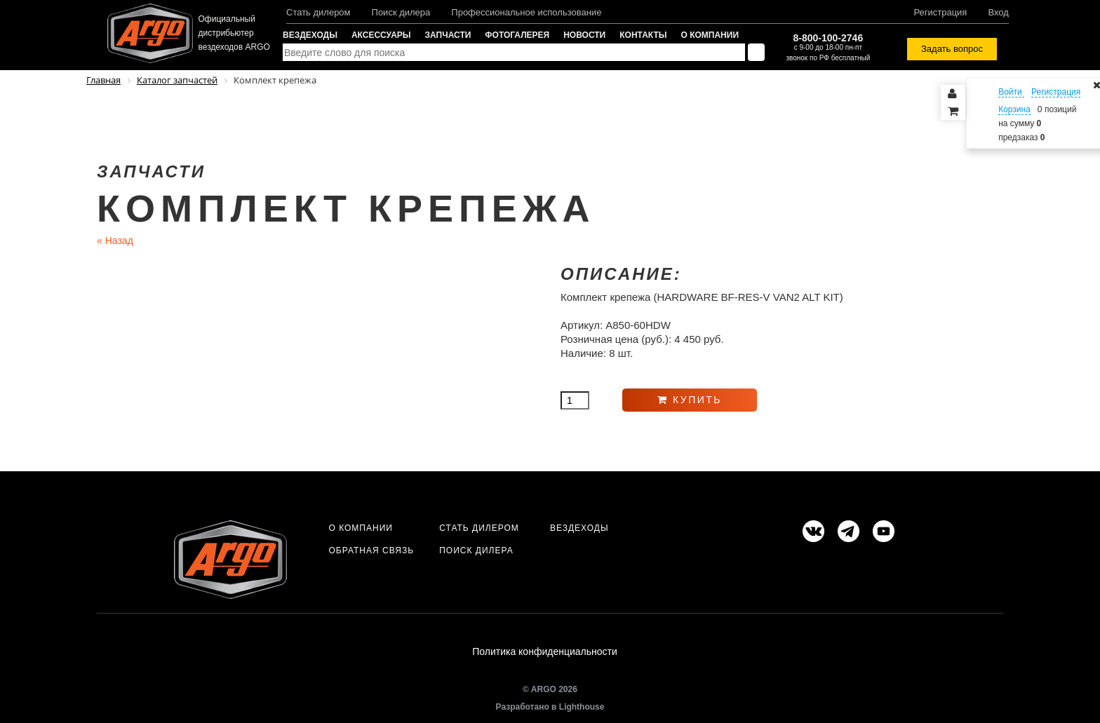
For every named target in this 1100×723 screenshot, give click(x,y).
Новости (584, 35)
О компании (710, 35)
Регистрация (940, 12)
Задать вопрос (952, 48)
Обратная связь (371, 550)
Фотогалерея (517, 35)
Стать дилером (318, 12)
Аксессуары (381, 35)
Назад (115, 240)
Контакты (642, 35)
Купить (689, 399)
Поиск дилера (401, 12)
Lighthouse (582, 707)
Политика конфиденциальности (544, 652)
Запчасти (448, 35)
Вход (998, 12)
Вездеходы (310, 35)
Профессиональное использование (526, 12)
